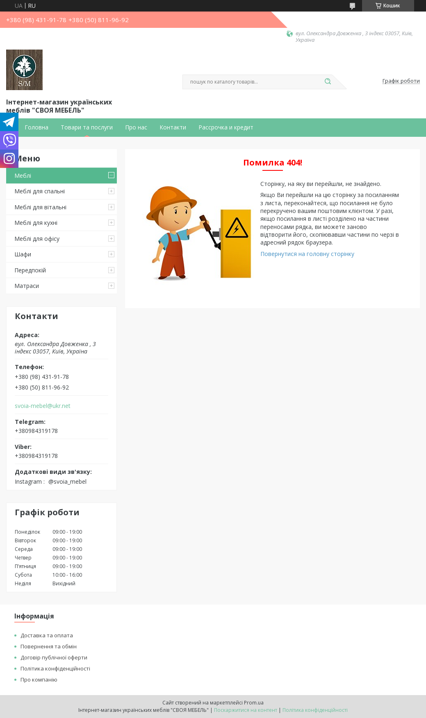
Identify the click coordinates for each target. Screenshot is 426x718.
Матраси (26, 286)
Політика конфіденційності (55, 668)
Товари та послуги (87, 127)
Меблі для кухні (35, 222)
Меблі (22, 175)
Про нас (136, 127)
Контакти (172, 127)
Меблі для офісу (36, 238)
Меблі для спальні (39, 191)
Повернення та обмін (49, 646)
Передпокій (30, 270)
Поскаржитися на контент (245, 710)
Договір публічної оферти (54, 657)
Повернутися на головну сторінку (307, 254)
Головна (36, 127)
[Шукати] (328, 82)
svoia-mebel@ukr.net (43, 406)
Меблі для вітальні (40, 207)
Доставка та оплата (47, 635)
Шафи (22, 254)
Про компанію (39, 679)
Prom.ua (254, 702)
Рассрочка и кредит (225, 127)
